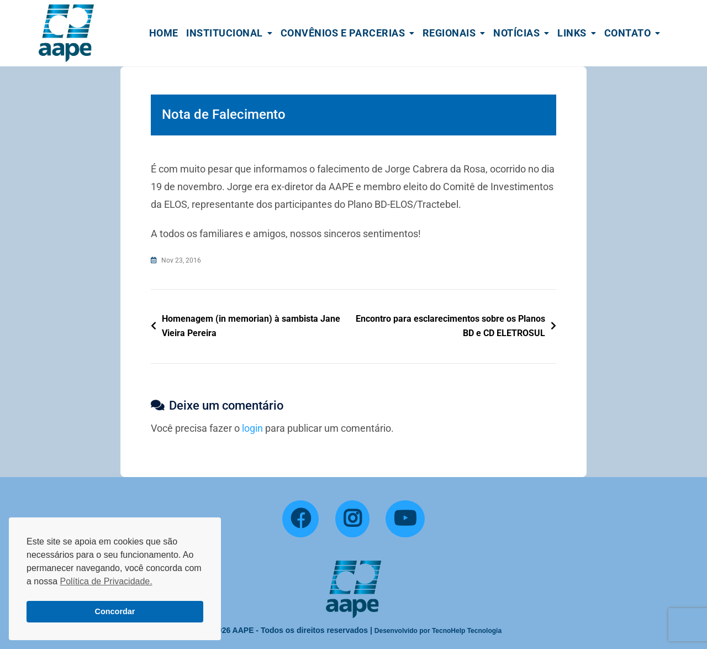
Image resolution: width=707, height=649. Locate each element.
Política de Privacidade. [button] (106, 581)
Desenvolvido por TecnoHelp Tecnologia (438, 631)
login (252, 428)
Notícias (516, 33)
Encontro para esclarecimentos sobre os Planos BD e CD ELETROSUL (450, 325)
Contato (627, 33)
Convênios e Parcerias (343, 33)
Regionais (449, 33)
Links (572, 33)
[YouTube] (405, 519)
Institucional (224, 33)
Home (163, 33)
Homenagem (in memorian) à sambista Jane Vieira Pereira (251, 325)
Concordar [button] (115, 611)
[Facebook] (300, 519)
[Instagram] (352, 519)
